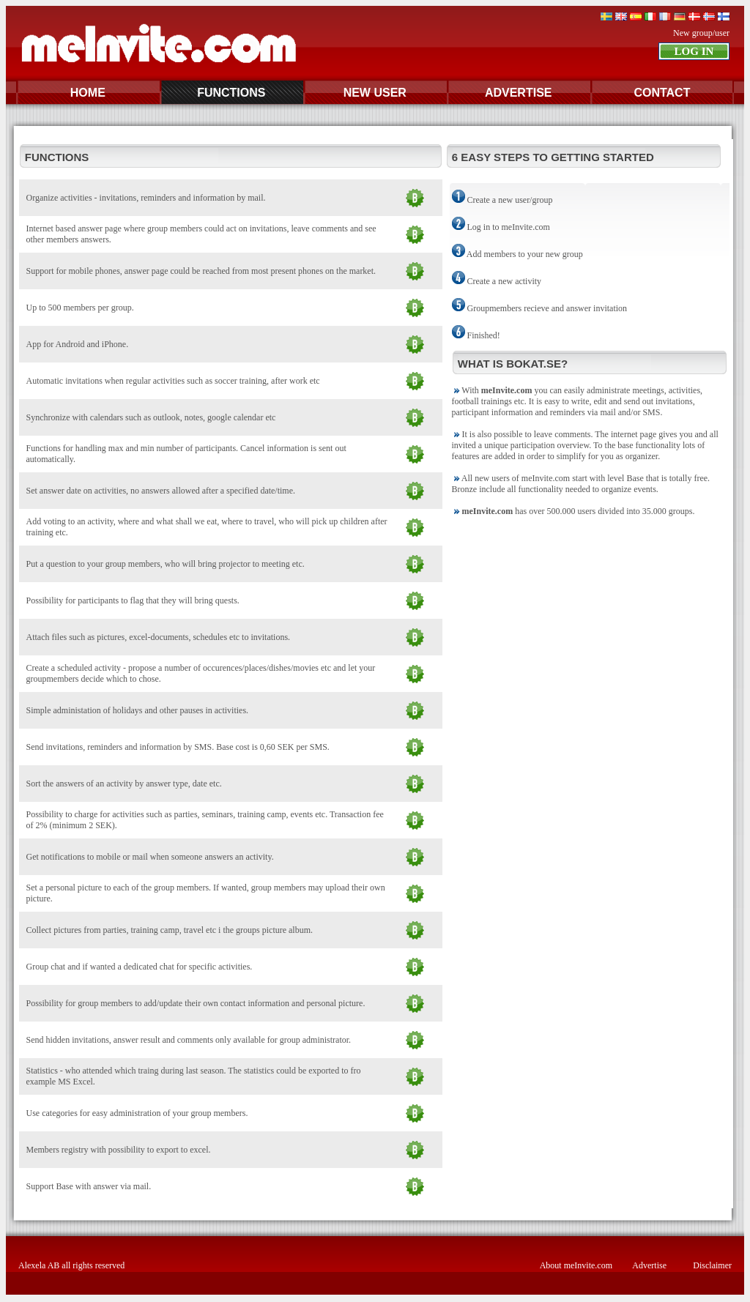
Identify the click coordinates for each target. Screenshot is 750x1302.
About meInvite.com (576, 1265)
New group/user (701, 33)
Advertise (649, 1265)
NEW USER (375, 92)
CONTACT (662, 92)
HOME (87, 92)
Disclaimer (712, 1265)
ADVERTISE (518, 92)
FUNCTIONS (231, 92)
